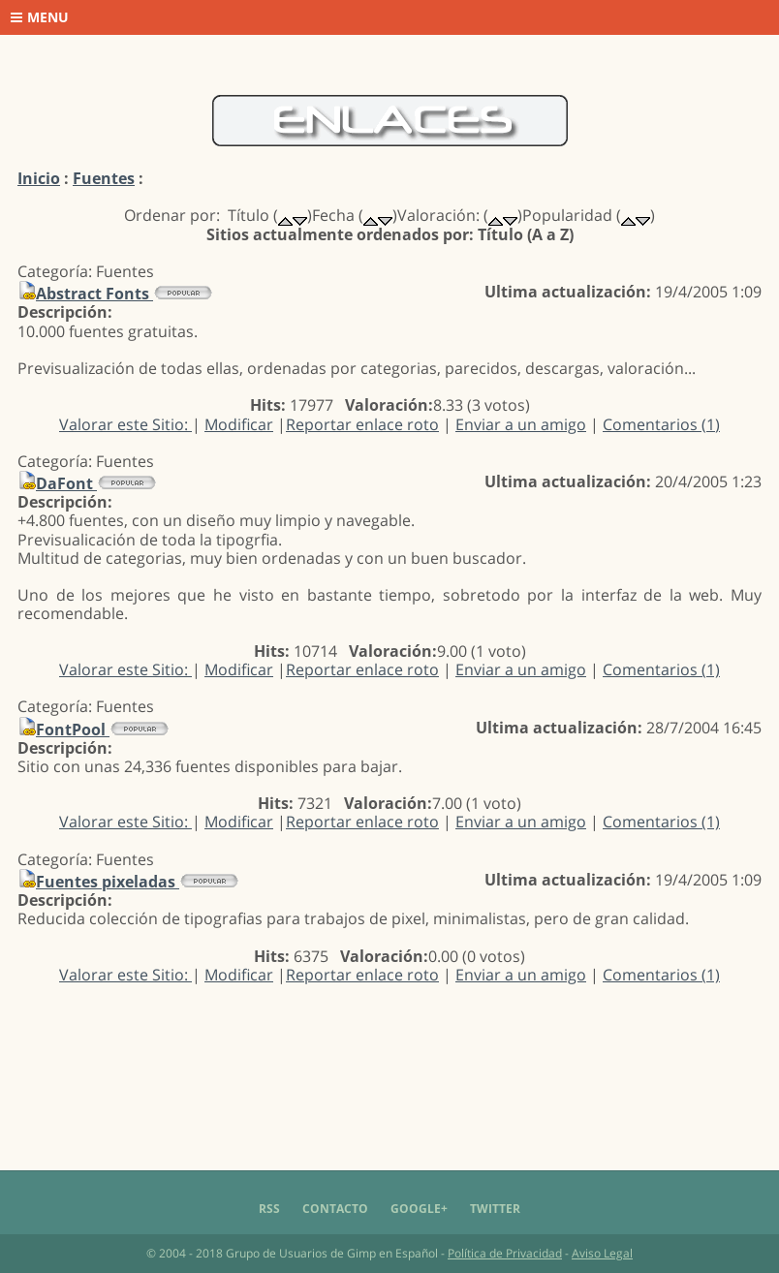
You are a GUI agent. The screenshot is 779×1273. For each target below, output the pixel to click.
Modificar (238, 424)
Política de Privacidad (505, 1253)
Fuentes (104, 178)
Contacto (335, 1208)
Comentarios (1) (661, 424)
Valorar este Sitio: (125, 424)
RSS (269, 1208)
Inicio (38, 178)
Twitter (495, 1208)
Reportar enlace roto (362, 424)
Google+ (419, 1208)
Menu (40, 17)
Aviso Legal (602, 1253)
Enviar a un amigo (520, 424)
